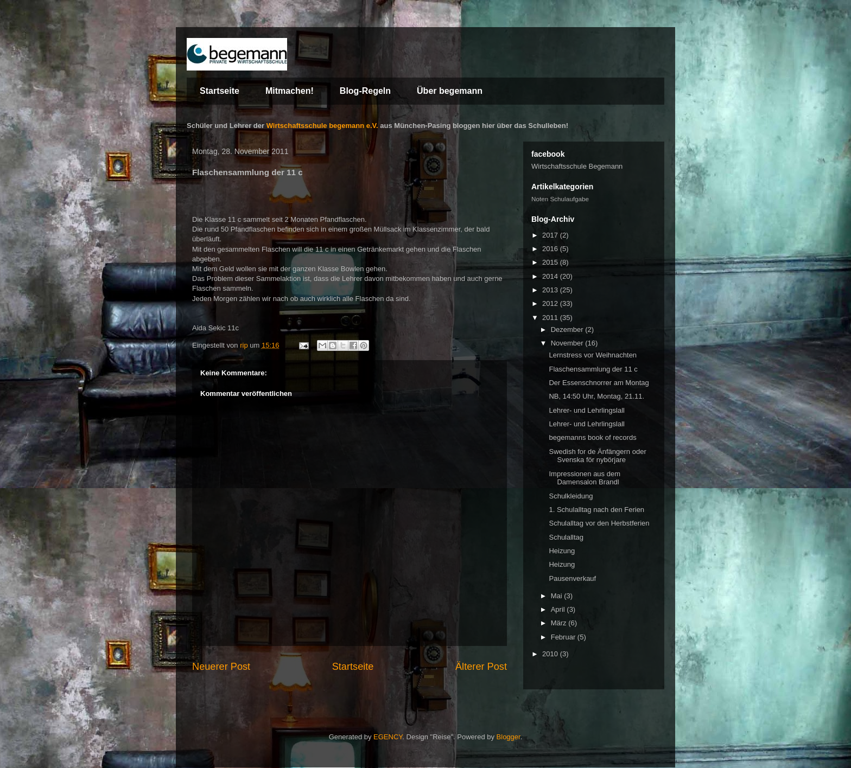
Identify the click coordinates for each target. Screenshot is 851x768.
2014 (551, 276)
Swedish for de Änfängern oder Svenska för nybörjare (597, 455)
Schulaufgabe (569, 198)
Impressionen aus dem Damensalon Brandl (584, 478)
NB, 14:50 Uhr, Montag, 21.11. (596, 396)
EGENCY (387, 737)
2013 (551, 290)
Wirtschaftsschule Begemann (577, 166)
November (568, 343)
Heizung (562, 551)
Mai (557, 596)
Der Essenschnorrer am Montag (599, 383)
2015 (551, 262)
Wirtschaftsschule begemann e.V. (322, 125)
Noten (539, 198)
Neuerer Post (221, 666)
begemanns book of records (592, 437)
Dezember (568, 329)
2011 (551, 317)
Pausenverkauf (572, 578)
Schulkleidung (571, 496)
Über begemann (449, 90)
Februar (564, 637)
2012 (551, 303)
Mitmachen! (289, 90)
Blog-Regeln (365, 90)
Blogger (508, 737)
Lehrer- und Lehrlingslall (586, 410)
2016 (551, 249)
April (559, 609)
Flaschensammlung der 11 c (593, 369)
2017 (551, 235)
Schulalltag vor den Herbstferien (599, 523)
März (560, 623)
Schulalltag (566, 537)
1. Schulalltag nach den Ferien (596, 509)
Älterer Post (481, 666)
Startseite (219, 90)
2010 (551, 654)
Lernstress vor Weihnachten (593, 355)
